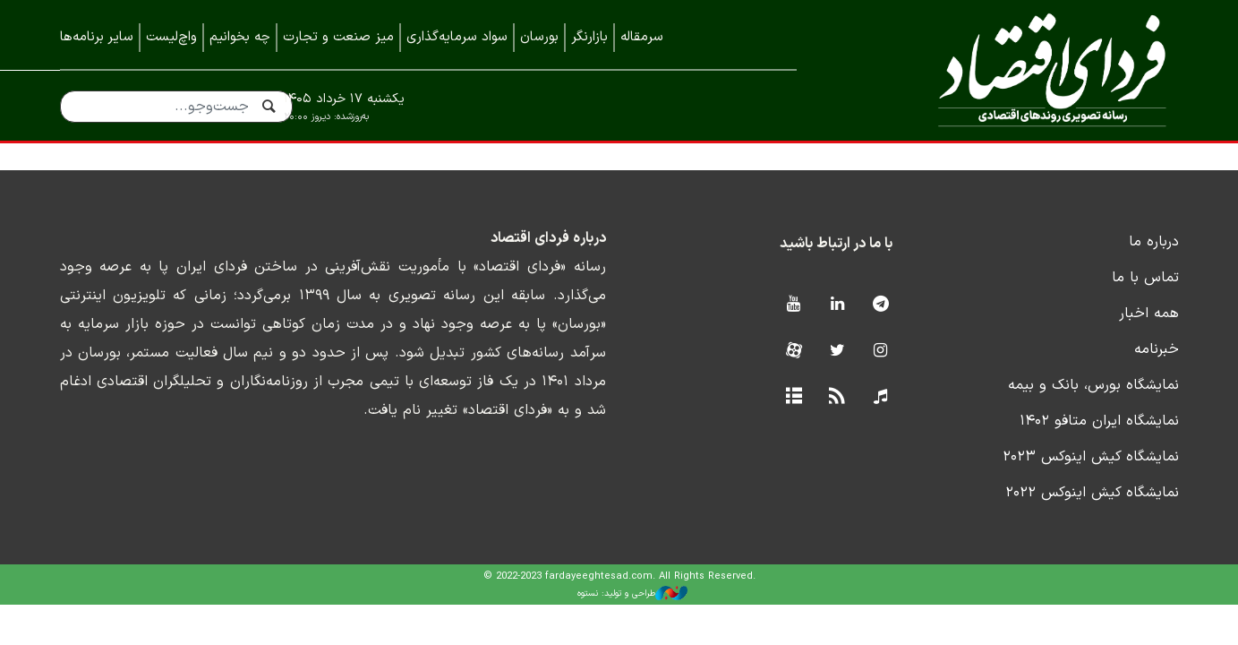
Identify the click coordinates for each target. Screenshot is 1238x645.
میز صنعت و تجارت (338, 37)
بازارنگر (589, 37)
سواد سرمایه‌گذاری (457, 37)
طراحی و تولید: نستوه (632, 593)
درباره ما (1154, 242)
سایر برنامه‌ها (96, 37)
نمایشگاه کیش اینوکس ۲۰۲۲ (1092, 492)
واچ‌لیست (171, 37)
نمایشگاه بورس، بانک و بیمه (1093, 385)
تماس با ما (1145, 277)
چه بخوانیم (239, 37)
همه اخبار (1149, 313)
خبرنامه (1156, 349)
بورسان (539, 37)
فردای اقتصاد (1013, 69)
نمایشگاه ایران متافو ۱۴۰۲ (1099, 421)
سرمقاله (641, 37)
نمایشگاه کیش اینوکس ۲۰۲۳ (1091, 457)
